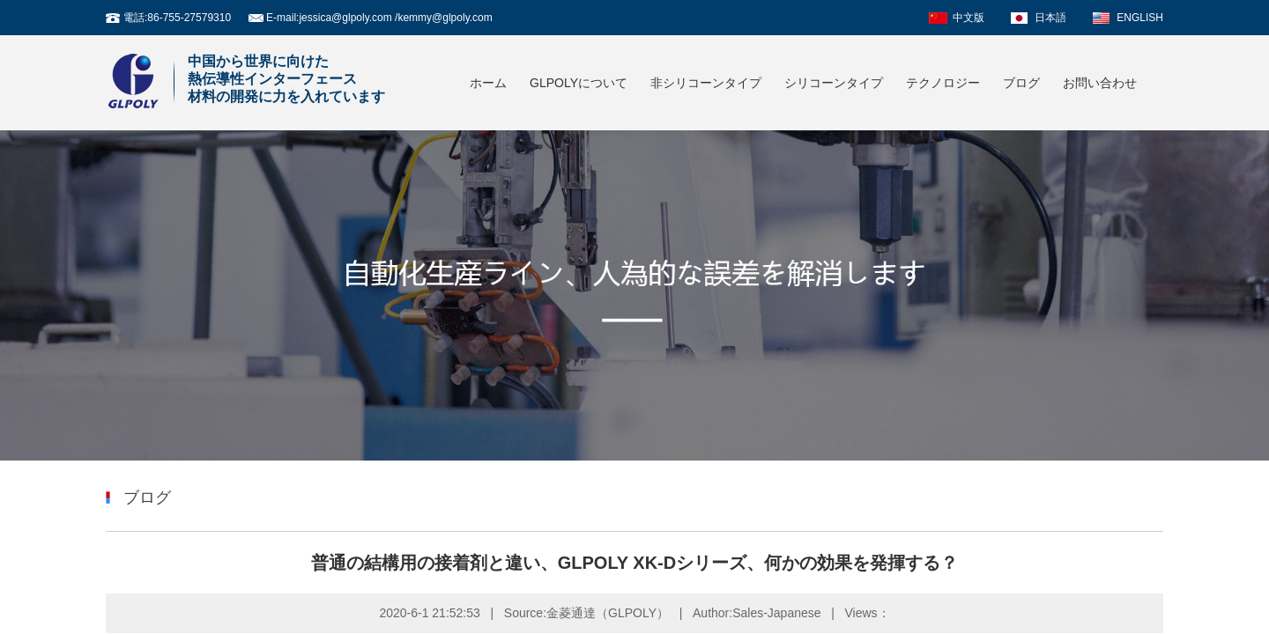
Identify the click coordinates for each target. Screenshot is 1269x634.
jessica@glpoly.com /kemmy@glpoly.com (395, 17)
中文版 (968, 17)
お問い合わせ (1100, 83)
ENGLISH (1140, 17)
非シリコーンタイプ (705, 83)
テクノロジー (943, 83)
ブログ (1021, 83)
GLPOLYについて (578, 83)
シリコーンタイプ (833, 83)
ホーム (488, 83)
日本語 (1050, 17)
